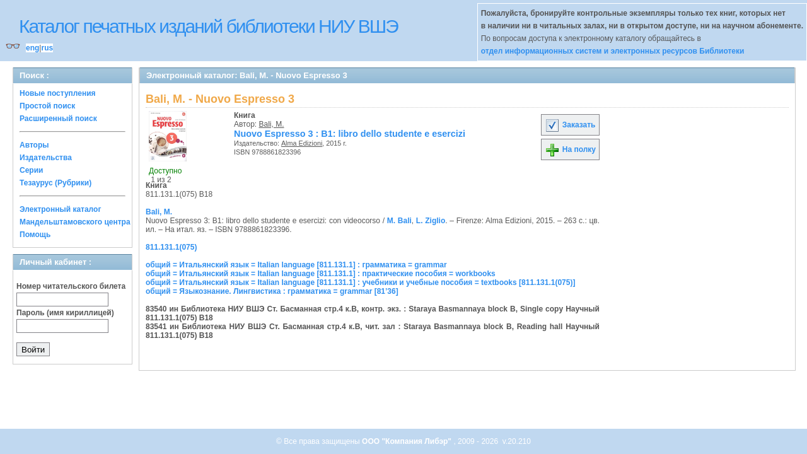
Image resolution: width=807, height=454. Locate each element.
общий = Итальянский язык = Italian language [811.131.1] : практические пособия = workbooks (321, 273)
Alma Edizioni (301, 143)
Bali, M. (271, 124)
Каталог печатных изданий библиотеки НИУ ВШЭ (208, 26)
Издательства (46, 157)
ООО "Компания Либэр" (407, 441)
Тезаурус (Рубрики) (55, 182)
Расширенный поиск (58, 118)
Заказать (570, 124)
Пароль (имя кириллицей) (65, 312)
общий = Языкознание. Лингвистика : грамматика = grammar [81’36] (272, 291)
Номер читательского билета (70, 286)
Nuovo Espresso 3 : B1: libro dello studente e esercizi (349, 134)
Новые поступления (58, 93)
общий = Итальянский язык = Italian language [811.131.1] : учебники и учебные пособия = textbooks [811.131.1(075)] (360, 282)
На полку (570, 149)
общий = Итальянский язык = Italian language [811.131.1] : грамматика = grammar (296, 264)
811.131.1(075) (171, 247)
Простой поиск (47, 106)
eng (32, 48)
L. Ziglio (430, 220)
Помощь (35, 234)
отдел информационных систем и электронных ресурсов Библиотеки (613, 51)
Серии (31, 170)
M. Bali (399, 220)
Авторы (34, 145)
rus (47, 48)
